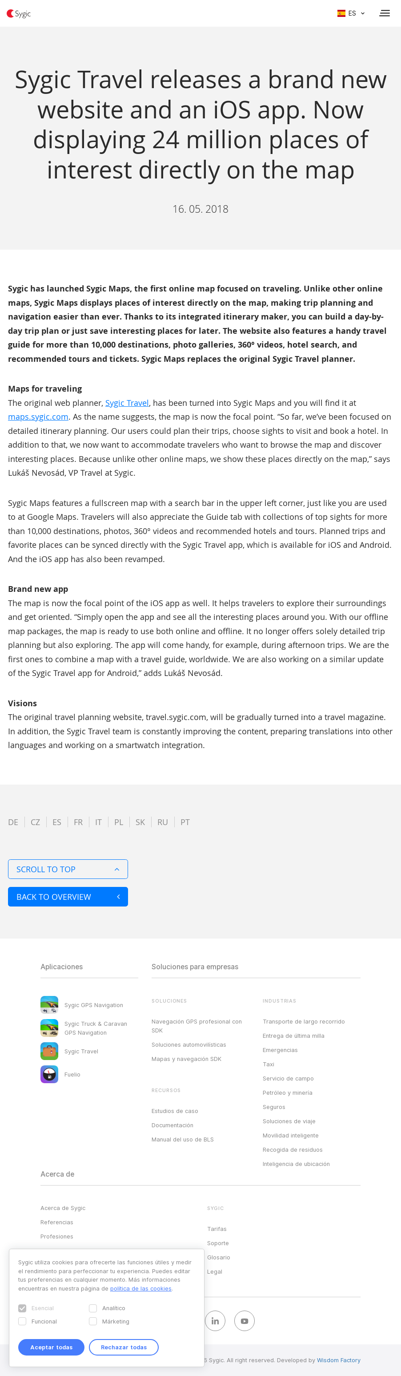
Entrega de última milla (294, 1035)
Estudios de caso (175, 1110)
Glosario (218, 1257)
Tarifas (217, 1228)
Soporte (218, 1242)
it (98, 822)
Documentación (172, 1125)
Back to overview (68, 896)
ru (162, 822)
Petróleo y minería (288, 1092)
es (56, 822)
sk (140, 822)
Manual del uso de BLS (183, 1139)
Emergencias (280, 1049)
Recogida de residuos (293, 1149)
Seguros (274, 1106)
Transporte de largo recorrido (304, 1021)
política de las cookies (141, 1288)
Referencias (56, 1222)
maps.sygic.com (38, 416)
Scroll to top (68, 869)
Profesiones (56, 1236)
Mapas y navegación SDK (186, 1058)
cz (35, 822)
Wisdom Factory (339, 1360)
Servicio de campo (288, 1078)
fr (78, 822)
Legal (214, 1271)
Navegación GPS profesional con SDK (197, 1026)
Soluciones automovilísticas (189, 1044)
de (13, 822)
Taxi (268, 1064)
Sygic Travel (127, 402)
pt (185, 822)
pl (118, 822)
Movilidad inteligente (291, 1135)
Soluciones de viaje (289, 1121)
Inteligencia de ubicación (296, 1163)
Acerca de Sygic (62, 1207)
